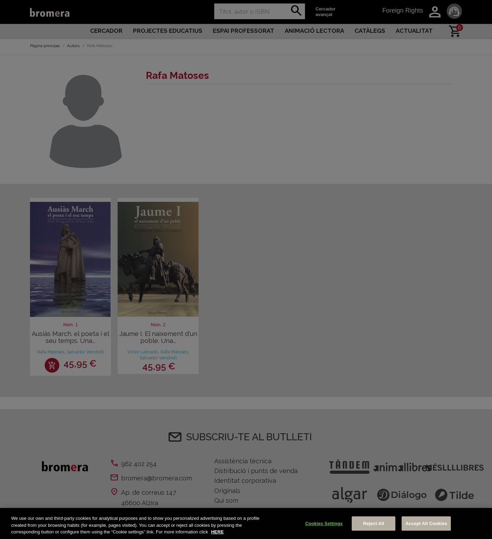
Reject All (373, 523)
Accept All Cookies (426, 523)
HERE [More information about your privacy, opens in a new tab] (217, 531)
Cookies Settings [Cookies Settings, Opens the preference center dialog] (324, 523)
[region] (246, 523)
